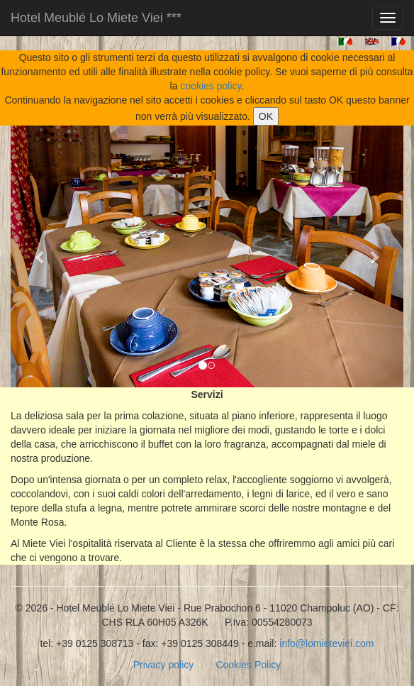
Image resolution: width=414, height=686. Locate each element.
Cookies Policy (248, 664)
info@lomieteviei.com (326, 643)
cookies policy (210, 86)
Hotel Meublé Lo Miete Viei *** (96, 18)
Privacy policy (163, 664)
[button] (40, 256)
